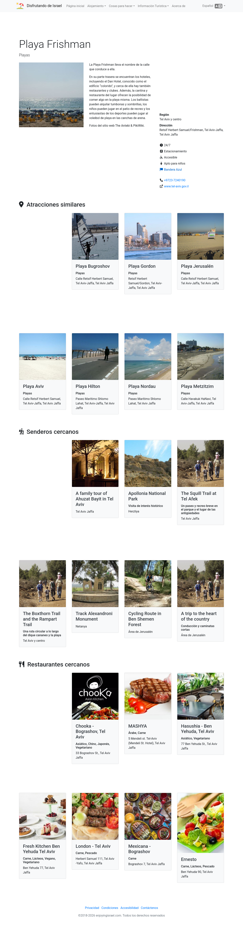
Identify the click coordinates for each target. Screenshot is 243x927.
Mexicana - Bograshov (139, 849)
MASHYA (137, 726)
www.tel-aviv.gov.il (176, 186)
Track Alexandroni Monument (94, 616)
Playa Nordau (141, 386)
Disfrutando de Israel (44, 5)
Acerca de (178, 6)
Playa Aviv (33, 386)
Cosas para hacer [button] (121, 6)
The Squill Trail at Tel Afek (198, 496)
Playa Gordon (141, 266)
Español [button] (212, 6)
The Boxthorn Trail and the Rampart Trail (41, 619)
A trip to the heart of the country (199, 616)
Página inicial (75, 6)
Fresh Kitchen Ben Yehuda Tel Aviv (41, 849)
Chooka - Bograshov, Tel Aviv (90, 731)
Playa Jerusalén (197, 266)
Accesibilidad (130, 908)
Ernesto (189, 859)
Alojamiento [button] (95, 6)
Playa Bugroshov (93, 266)
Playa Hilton (88, 386)
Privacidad (92, 908)
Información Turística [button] (152, 6)
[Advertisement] (121, 26)
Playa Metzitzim (197, 386)
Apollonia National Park (147, 496)
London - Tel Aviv (93, 846)
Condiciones (109, 908)
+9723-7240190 (174, 180)
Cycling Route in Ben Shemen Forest (144, 619)
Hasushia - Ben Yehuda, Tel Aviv (197, 728)
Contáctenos (149, 908)
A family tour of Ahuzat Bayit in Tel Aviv (95, 499)
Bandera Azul (170, 169)
